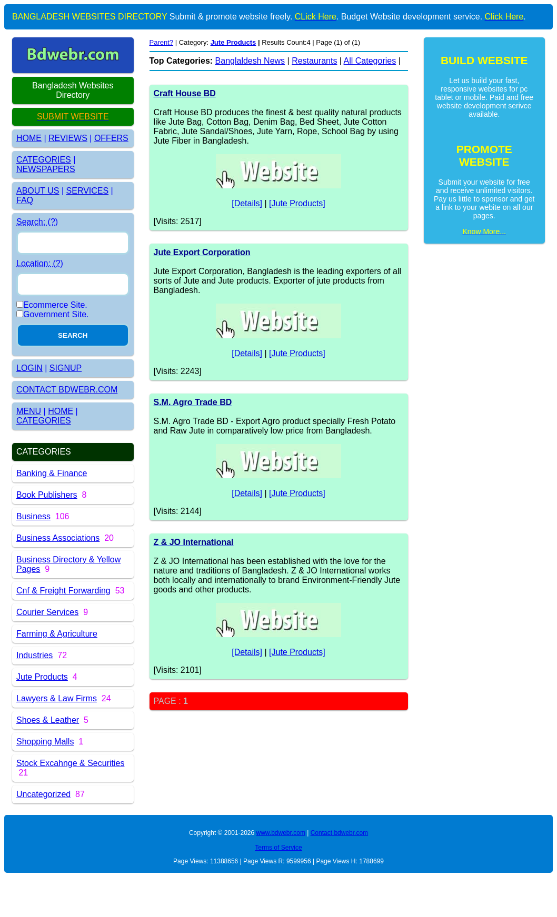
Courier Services (47, 612)
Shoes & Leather (47, 720)
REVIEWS (67, 138)
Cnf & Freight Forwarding (63, 590)
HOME (29, 138)
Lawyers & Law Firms (56, 698)
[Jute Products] (297, 203)
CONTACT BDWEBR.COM (66, 389)
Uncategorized (43, 794)
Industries (34, 655)
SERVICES (87, 190)
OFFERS (111, 138)
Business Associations (58, 537)
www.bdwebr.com (280, 833)
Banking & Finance (51, 473)
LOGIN (29, 368)
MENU (28, 411)
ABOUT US (37, 190)
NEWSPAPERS (45, 169)
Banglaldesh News (250, 60)
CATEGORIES (43, 159)
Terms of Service (278, 847)
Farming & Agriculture (56, 633)
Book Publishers (46, 494)
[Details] (247, 203)
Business (33, 516)
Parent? (162, 42)
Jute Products (42, 676)
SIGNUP (65, 368)
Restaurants (314, 60)
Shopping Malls (45, 741)
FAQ (24, 200)
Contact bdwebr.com (339, 833)
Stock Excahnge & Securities (70, 763)
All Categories (370, 60)
